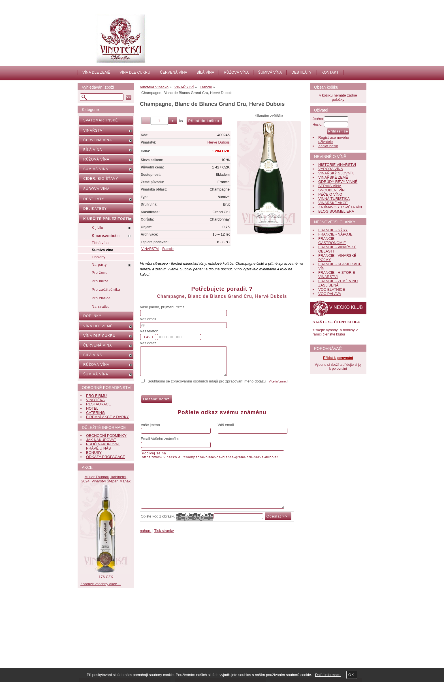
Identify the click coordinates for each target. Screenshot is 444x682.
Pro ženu (100, 273)
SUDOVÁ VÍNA (96, 189)
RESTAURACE (98, 404)
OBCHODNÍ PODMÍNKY (106, 435)
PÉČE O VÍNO (330, 194)
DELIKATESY (95, 209)
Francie (168, 249)
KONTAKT (329, 72)
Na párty (99, 265)
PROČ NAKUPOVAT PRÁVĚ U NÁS (103, 446)
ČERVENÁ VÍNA (173, 72)
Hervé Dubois (218, 142)
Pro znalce (101, 298)
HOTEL (92, 408)
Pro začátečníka (106, 290)
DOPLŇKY (92, 316)
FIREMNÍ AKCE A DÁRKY (107, 417)
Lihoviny (98, 257)
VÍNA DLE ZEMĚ (96, 72)
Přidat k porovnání (338, 358)
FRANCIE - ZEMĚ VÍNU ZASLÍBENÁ (338, 283)
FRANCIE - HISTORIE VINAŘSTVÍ (336, 274)
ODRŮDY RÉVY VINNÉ (337, 181)
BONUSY (94, 452)
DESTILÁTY (301, 72)
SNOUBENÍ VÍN (331, 190)
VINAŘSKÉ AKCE (333, 203)
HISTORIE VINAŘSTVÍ (337, 165)
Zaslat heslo (328, 146)
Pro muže (100, 281)
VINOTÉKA (95, 400)
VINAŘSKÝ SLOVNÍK (336, 173)
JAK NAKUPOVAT (101, 440)
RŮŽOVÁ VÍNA (236, 72)
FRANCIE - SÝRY (333, 230)
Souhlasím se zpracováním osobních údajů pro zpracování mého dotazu (207, 381)
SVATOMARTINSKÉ (100, 120)
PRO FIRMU (96, 396)
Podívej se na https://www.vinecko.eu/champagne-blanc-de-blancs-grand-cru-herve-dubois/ (212, 479)
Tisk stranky (164, 531)
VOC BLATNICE (331, 289)
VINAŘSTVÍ (150, 249)
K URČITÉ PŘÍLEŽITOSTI (106, 219)
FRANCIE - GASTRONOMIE (332, 240)
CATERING (95, 413)
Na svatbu (101, 307)
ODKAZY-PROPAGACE (105, 457)
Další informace (328, 675)
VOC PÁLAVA (329, 294)
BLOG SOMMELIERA (336, 211)
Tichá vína (100, 243)
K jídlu (97, 228)
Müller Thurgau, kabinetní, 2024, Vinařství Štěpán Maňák (106, 479)
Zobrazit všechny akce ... (100, 584)
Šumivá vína (102, 250)
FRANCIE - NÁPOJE (335, 234)
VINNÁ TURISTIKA (334, 198)
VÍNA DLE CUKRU (134, 72)
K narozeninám (106, 236)
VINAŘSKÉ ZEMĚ (333, 177)
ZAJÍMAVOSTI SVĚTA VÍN (340, 207)
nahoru (145, 531)
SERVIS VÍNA (329, 186)
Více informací (278, 381)
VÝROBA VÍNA (330, 169)
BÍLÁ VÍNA (205, 72)
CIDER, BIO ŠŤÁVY (100, 179)
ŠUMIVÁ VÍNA (270, 72)
